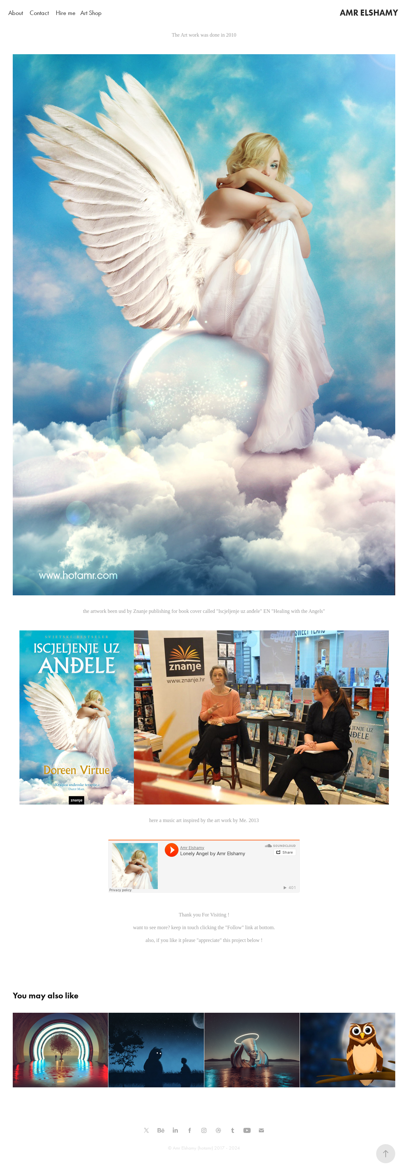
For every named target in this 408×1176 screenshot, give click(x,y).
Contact (39, 13)
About (15, 13)
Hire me (66, 13)
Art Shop (91, 13)
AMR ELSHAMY (369, 12)
